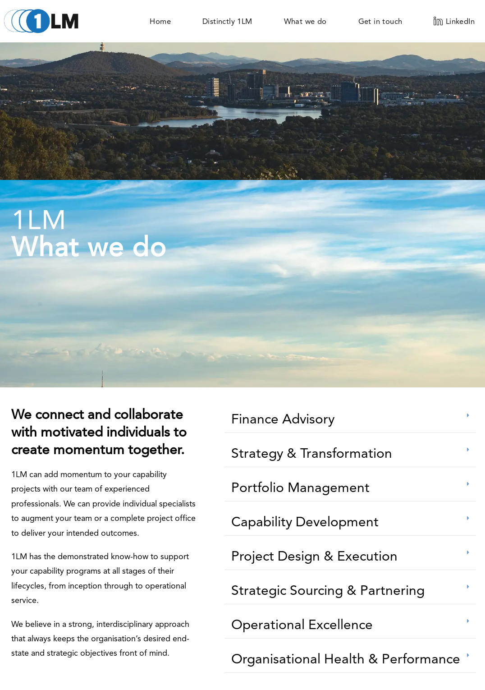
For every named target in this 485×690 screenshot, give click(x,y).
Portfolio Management (300, 487)
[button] (350, 419)
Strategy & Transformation (311, 453)
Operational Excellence (302, 624)
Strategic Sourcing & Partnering (328, 590)
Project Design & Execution (314, 556)
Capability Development (305, 521)
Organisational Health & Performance (345, 659)
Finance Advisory (282, 419)
